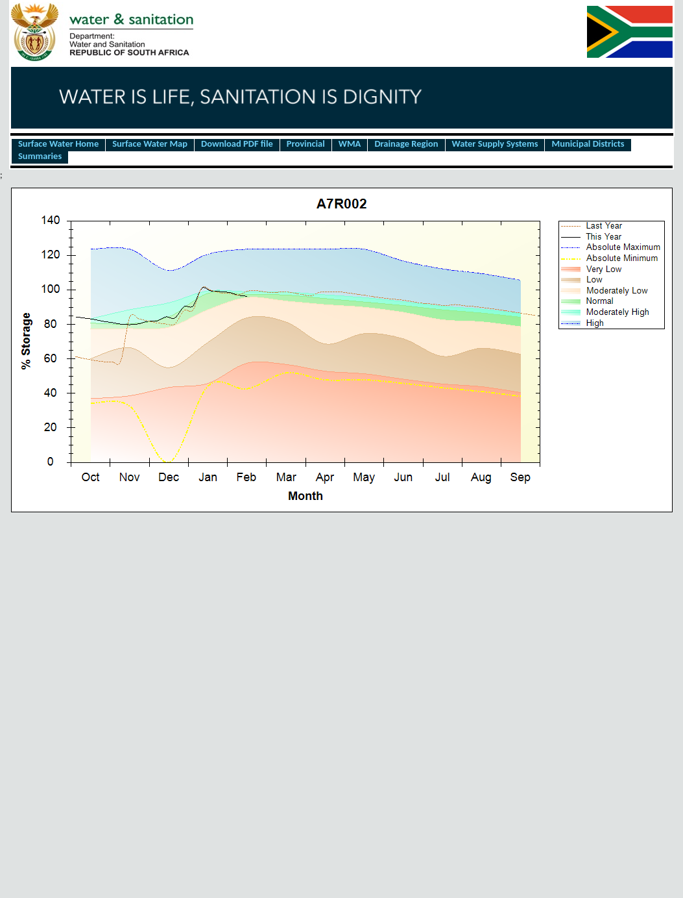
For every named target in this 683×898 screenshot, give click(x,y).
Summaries (40, 156)
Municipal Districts (587, 144)
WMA (350, 144)
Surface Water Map (149, 144)
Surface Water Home (58, 144)
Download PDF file (237, 144)
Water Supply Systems (495, 144)
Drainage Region (406, 144)
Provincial (306, 144)
